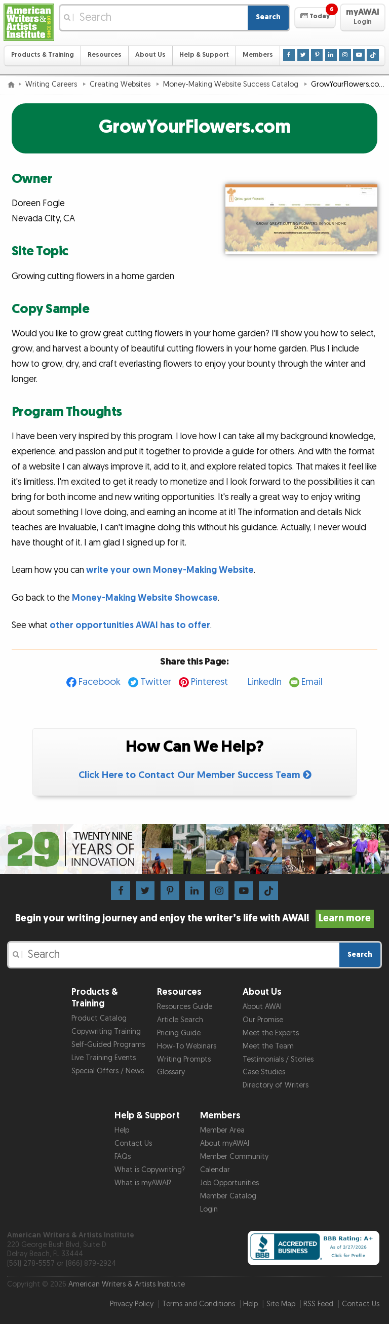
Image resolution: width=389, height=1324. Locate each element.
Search (268, 17)
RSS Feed (318, 1304)
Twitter (155, 682)
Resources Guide (184, 1006)
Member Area (222, 1130)
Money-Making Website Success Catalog (231, 84)
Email (312, 682)
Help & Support (204, 55)
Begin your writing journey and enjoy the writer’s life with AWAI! (194, 918)
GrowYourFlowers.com (195, 127)
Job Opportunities (229, 1183)
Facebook (100, 682)
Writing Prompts (184, 1059)
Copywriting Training (106, 1031)
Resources (105, 55)
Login (209, 1209)
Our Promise (263, 1020)
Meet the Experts (271, 1033)
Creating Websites (121, 84)
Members (258, 55)
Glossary (171, 1072)
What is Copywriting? (149, 1170)
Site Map (280, 1304)
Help (121, 1130)
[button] (314, 17)
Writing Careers (52, 84)
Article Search (180, 1020)
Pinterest (209, 682)
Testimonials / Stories (278, 1059)
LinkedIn (265, 682)
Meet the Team (268, 1046)
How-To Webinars (186, 1046)
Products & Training (42, 55)
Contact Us (133, 1143)
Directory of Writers (275, 1085)
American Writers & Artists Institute (126, 1284)
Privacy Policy (131, 1304)
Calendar (215, 1170)
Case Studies (264, 1072)
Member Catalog (228, 1196)
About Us (150, 55)
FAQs (122, 1156)
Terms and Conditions (198, 1304)
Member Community (234, 1156)
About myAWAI (224, 1143)
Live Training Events (103, 1058)
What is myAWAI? (142, 1183)
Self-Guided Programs (108, 1044)
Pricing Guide (179, 1033)
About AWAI (262, 1006)
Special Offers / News (107, 1071)
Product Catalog (99, 1018)
